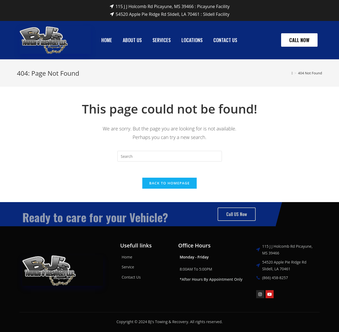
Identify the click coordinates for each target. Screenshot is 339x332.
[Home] (292, 73)
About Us (132, 40)
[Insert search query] (169, 156)
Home (106, 40)
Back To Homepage (169, 183)
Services (161, 40)
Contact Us (225, 40)
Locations (192, 40)
